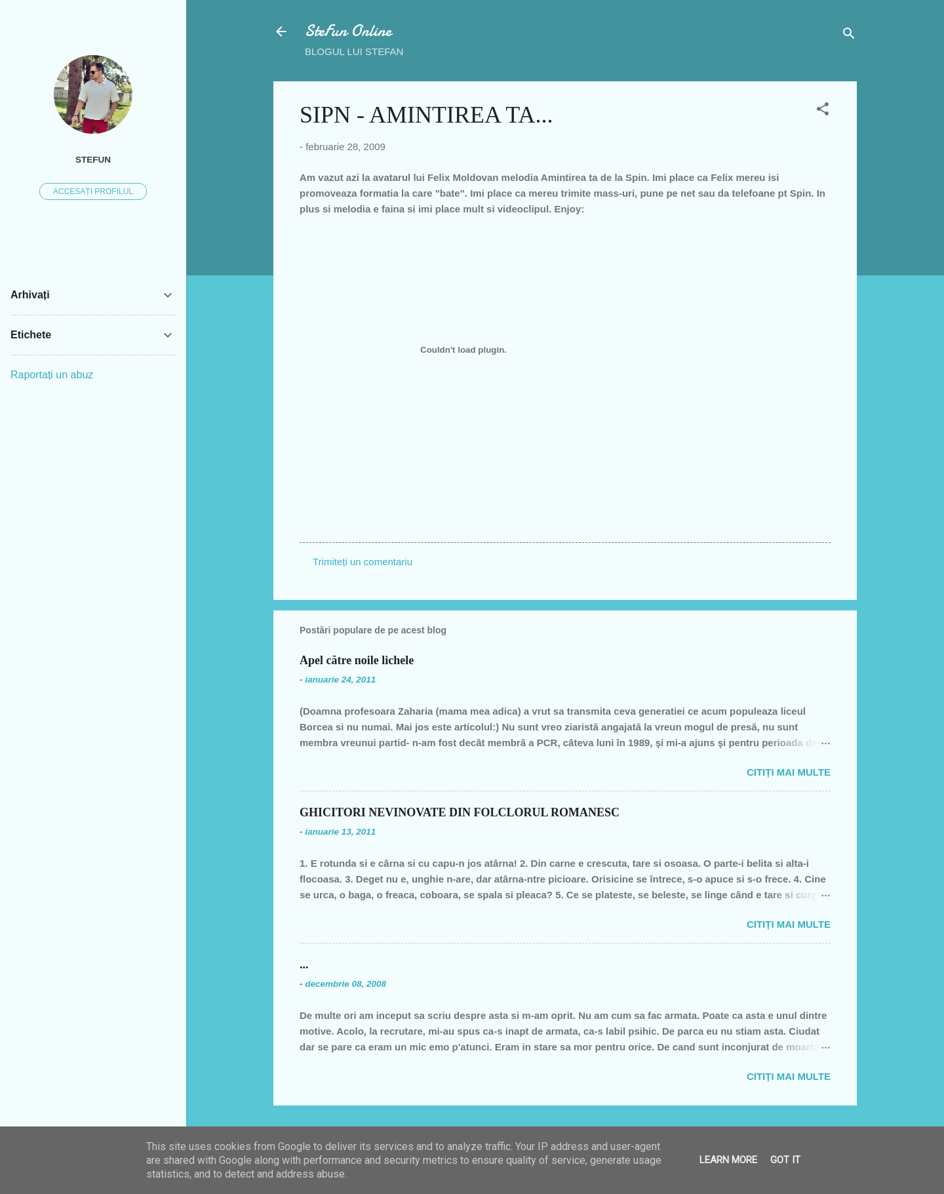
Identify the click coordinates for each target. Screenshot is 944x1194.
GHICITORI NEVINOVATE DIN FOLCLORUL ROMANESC (460, 812)
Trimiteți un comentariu (362, 561)
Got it (785, 1160)
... (304, 964)
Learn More (728, 1160)
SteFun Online (348, 31)
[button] (823, 111)
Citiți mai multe (789, 772)
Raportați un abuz (51, 374)
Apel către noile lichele (357, 660)
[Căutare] (849, 36)
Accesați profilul (93, 191)
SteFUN (93, 160)
